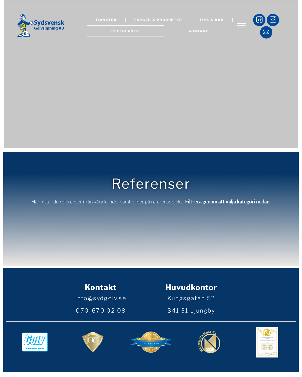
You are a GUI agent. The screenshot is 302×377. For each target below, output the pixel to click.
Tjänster (106, 20)
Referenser (125, 31)
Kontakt (198, 31)
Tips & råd (212, 20)
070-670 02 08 (101, 311)
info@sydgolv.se (100, 299)
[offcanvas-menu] (241, 26)
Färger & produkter (158, 20)
